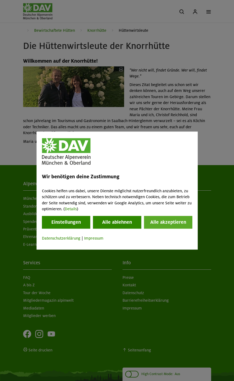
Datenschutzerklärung (61, 238)
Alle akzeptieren (168, 222)
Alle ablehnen (117, 222)
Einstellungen (66, 222)
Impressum (93, 238)
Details (71, 208)
